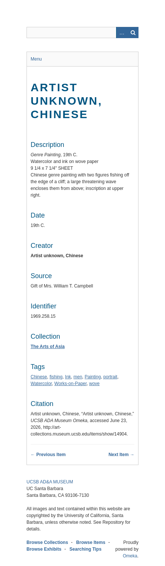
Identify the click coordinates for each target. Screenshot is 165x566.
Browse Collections (47, 542)
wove (94, 383)
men (78, 376)
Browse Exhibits (44, 549)
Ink (68, 376)
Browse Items (90, 542)
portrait (110, 376)
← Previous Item (48, 454)
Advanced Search (121, 32)
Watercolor (41, 383)
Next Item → (121, 454)
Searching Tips (85, 549)
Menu (36, 59)
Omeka (130, 556)
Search (132, 32)
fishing (56, 376)
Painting (93, 376)
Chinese (39, 376)
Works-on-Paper (71, 383)
